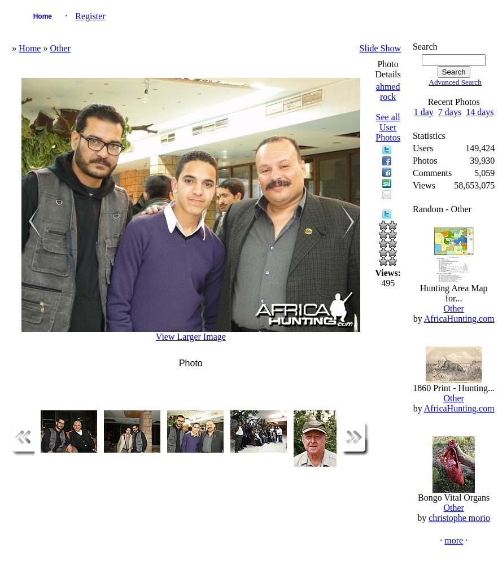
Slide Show (380, 48)
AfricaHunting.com (459, 318)
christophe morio (459, 518)
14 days (479, 112)
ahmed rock (388, 92)
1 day (424, 112)
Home (42, 16)
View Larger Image (191, 336)
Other (60, 48)
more (453, 540)
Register (90, 16)
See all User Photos (387, 127)
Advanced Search (455, 82)
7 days (449, 112)
